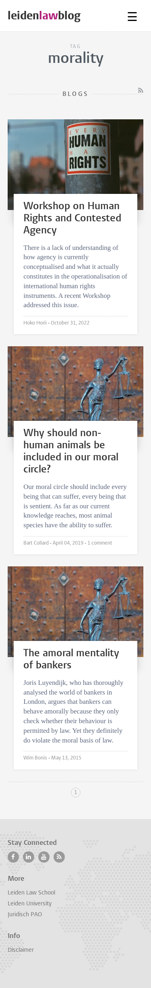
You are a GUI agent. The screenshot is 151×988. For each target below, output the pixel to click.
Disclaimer (21, 950)
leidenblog (44, 15)
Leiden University (30, 904)
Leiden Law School (31, 893)
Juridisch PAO (25, 915)
